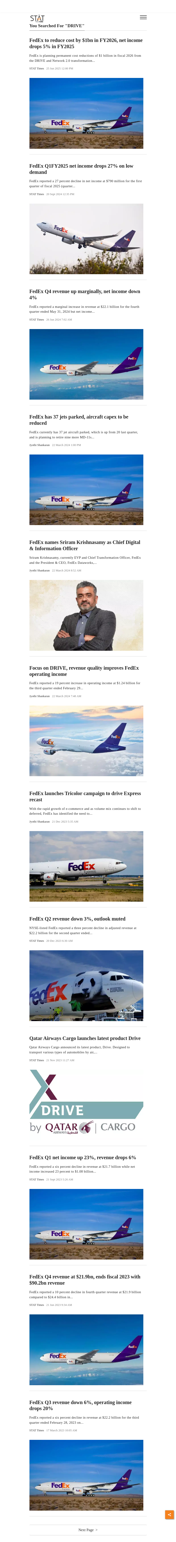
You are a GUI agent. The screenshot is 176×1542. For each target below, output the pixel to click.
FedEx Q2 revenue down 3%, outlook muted (77, 919)
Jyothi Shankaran (39, 445)
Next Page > (88, 1530)
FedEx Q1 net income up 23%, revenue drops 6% (82, 1157)
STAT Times (36, 68)
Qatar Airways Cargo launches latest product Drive (85, 1038)
